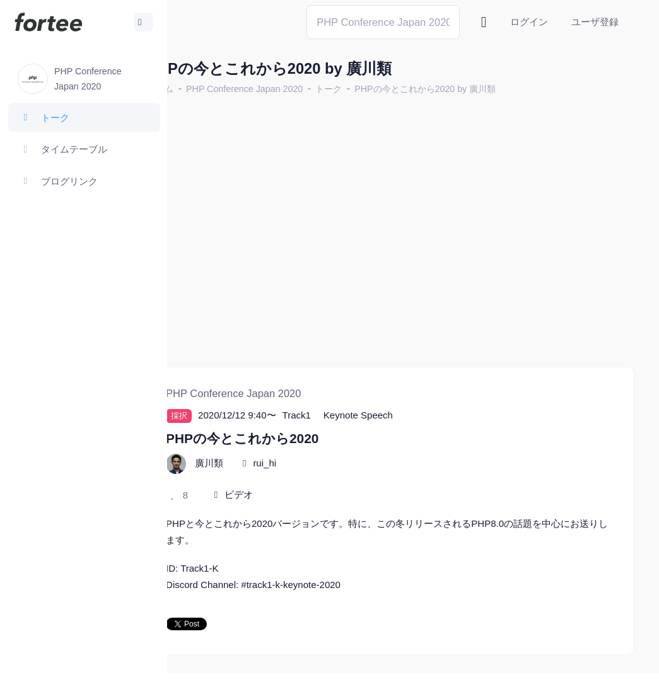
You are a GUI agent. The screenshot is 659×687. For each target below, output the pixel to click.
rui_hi (313, 438)
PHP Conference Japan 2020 (293, 89)
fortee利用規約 (486, 667)
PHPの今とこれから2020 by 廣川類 (473, 89)
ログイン (529, 21)
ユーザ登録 (595, 21)
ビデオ (287, 470)
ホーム (208, 89)
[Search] (383, 21)
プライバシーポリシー (583, 667)
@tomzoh (414, 667)
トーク (377, 89)
